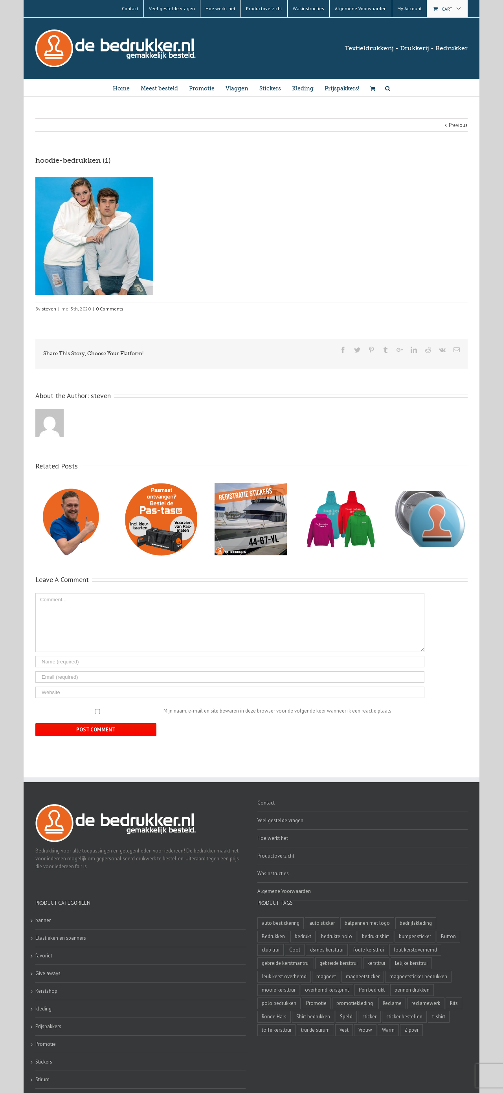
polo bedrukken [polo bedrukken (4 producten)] (279, 1003)
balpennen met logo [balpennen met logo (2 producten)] (367, 923)
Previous (458, 125)
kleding (43, 1008)
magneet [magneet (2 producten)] (326, 976)
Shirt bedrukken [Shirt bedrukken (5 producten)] (313, 1016)
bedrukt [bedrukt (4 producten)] (303, 936)
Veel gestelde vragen (280, 820)
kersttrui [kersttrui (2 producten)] (376, 963)
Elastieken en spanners (60, 938)
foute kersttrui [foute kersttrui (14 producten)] (368, 949)
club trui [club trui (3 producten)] (270, 949)
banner (43, 920)
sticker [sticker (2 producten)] (369, 1016)
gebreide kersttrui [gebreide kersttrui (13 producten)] (338, 963)
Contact (266, 802)
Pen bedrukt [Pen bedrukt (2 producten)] (372, 989)
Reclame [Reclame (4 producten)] (392, 1003)
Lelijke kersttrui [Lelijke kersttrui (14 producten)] (411, 963)
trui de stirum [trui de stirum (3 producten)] (315, 1030)
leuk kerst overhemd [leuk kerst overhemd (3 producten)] (284, 976)
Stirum (42, 1079)
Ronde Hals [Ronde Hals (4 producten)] (274, 1016)
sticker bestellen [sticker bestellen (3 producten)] (404, 1016)
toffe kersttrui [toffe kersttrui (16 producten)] (276, 1030)
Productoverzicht (275, 855)
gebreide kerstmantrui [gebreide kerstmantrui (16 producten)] (286, 963)
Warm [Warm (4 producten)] (388, 1030)
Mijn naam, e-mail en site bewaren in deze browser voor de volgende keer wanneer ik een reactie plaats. (278, 710)
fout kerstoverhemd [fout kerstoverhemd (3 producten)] (415, 949)
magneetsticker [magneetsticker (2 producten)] (363, 976)
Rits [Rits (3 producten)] (454, 1003)
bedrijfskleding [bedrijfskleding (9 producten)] (416, 923)
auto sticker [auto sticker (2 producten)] (322, 923)
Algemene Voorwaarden (284, 891)
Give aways (48, 973)
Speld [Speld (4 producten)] (346, 1016)
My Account (409, 8)
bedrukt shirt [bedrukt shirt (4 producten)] (375, 936)
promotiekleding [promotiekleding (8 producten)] (354, 1003)
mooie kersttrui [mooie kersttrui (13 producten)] (278, 989)
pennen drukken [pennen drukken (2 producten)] (412, 989)
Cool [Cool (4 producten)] (294, 949)
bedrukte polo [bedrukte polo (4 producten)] (336, 936)
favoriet (43, 955)
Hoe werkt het (272, 838)
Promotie (45, 1044)
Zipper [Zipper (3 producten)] (411, 1030)
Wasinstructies (273, 873)
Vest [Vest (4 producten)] (344, 1030)
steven (49, 309)
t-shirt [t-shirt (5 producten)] (438, 1016)
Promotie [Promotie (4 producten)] (316, 1003)
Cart (447, 9)
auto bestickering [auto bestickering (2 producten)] (280, 923)
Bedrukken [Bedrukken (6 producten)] (273, 936)
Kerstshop (46, 991)
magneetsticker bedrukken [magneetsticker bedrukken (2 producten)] (418, 976)
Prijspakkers (48, 1026)
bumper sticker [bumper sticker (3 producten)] (415, 936)
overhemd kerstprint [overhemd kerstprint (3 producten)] (327, 989)
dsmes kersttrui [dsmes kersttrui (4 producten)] (326, 949)
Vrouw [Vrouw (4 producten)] (365, 1030)
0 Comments (109, 309)
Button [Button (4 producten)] (448, 936)
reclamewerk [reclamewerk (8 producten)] (425, 1003)
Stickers (43, 1061)
